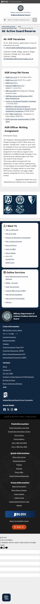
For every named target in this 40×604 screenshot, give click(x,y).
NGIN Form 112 (11, 80)
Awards (19, 503)
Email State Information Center (19, 429)
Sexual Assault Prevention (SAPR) (14, 355)
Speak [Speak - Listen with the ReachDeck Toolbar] (19, 524)
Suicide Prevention (9, 335)
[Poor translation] (5, 545)
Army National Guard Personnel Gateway (20, 276)
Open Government (12, 284)
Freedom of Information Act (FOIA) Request (18, 374)
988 (12, 331)
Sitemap (19, 466)
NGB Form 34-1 (12, 83)
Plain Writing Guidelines (14, 292)
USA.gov (9, 300)
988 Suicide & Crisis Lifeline (12, 328)
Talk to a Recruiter (12, 230)
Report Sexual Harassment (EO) (14, 352)
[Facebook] (4, 407)
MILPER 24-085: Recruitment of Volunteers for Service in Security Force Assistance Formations (21, 108)
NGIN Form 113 (11, 77)
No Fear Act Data (9, 378)
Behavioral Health (9, 338)
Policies (19, 462)
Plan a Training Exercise (14, 241)
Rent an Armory (11, 245)
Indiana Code (19, 495)
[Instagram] (12, 407)
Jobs (19, 26)
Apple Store (10, 263)
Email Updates (19, 491)
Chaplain (6, 341)
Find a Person (19, 433)
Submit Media (10, 253)
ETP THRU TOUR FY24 (14, 114)
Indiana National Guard (21, 14)
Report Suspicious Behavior (12, 381)
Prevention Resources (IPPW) (13, 348)
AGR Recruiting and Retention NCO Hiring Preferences (19, 97)
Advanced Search (19, 458)
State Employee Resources (19, 474)
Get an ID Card (11, 234)
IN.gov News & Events (19, 488)
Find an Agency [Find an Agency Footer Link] (19, 437)
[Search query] (19, 20)
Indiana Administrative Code (19, 499)
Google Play (10, 259)
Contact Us (7, 367)
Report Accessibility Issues (19, 518)
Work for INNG (11, 249)
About (5, 364)
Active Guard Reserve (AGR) (9, 28)
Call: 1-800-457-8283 (19, 440)
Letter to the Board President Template (21, 101)
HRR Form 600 (11, 91)
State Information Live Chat (19, 425)
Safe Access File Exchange (15, 296)
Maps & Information (19, 484)
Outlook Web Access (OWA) (16, 288)
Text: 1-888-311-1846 (19, 444)
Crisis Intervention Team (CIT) (13, 345)
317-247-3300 (8, 371)
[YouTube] (15, 407)
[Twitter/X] (8, 407)
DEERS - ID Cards (12, 280)
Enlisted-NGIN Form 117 (15, 86)
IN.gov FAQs (19, 470)
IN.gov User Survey (19, 455)
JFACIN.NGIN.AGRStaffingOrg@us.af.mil (21, 48)
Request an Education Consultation (18, 238)
